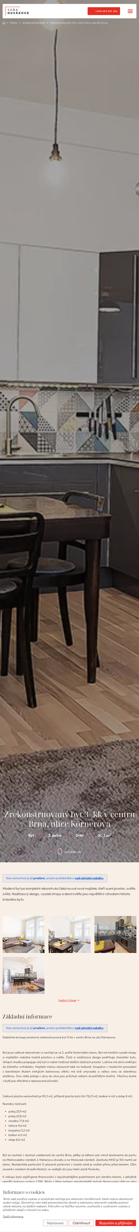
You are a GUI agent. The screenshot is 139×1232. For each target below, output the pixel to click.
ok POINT (4, 22)
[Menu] (130, 11)
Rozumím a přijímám (115, 1223)
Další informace (13, 1216)
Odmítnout (81, 1223)
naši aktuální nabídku (89, 878)
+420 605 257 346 (106, 11)
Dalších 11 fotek (67, 1000)
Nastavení (55, 1223)
